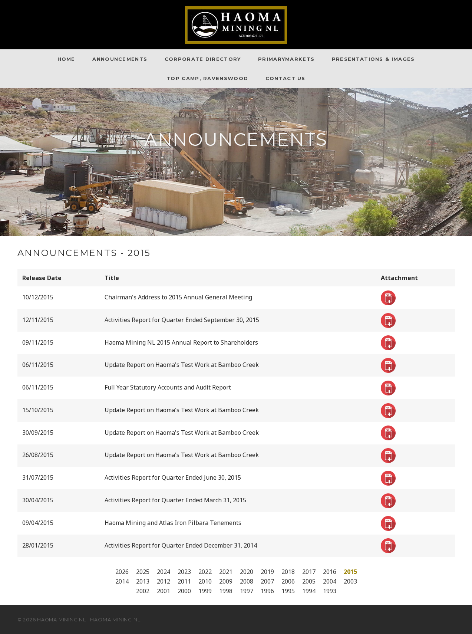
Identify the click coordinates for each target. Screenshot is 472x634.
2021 (225, 572)
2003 (350, 581)
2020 (246, 572)
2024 (163, 572)
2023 (184, 572)
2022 (205, 572)
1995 (288, 591)
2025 (142, 572)
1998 (225, 591)
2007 (267, 581)
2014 (122, 581)
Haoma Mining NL (62, 619)
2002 (142, 591)
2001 (163, 591)
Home (66, 59)
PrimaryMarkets (286, 59)
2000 (184, 591)
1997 (246, 591)
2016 (329, 572)
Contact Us (285, 78)
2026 (122, 572)
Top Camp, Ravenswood (207, 78)
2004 (329, 581)
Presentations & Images (373, 59)
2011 (184, 581)
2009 (225, 581)
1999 (205, 591)
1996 (267, 591)
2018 (288, 572)
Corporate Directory (203, 59)
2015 (350, 572)
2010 (205, 581)
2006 (288, 581)
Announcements (119, 59)
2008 (246, 581)
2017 (309, 572)
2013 (142, 581)
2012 (163, 581)
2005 (309, 581)
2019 (267, 572)
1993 (329, 591)
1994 (309, 591)
